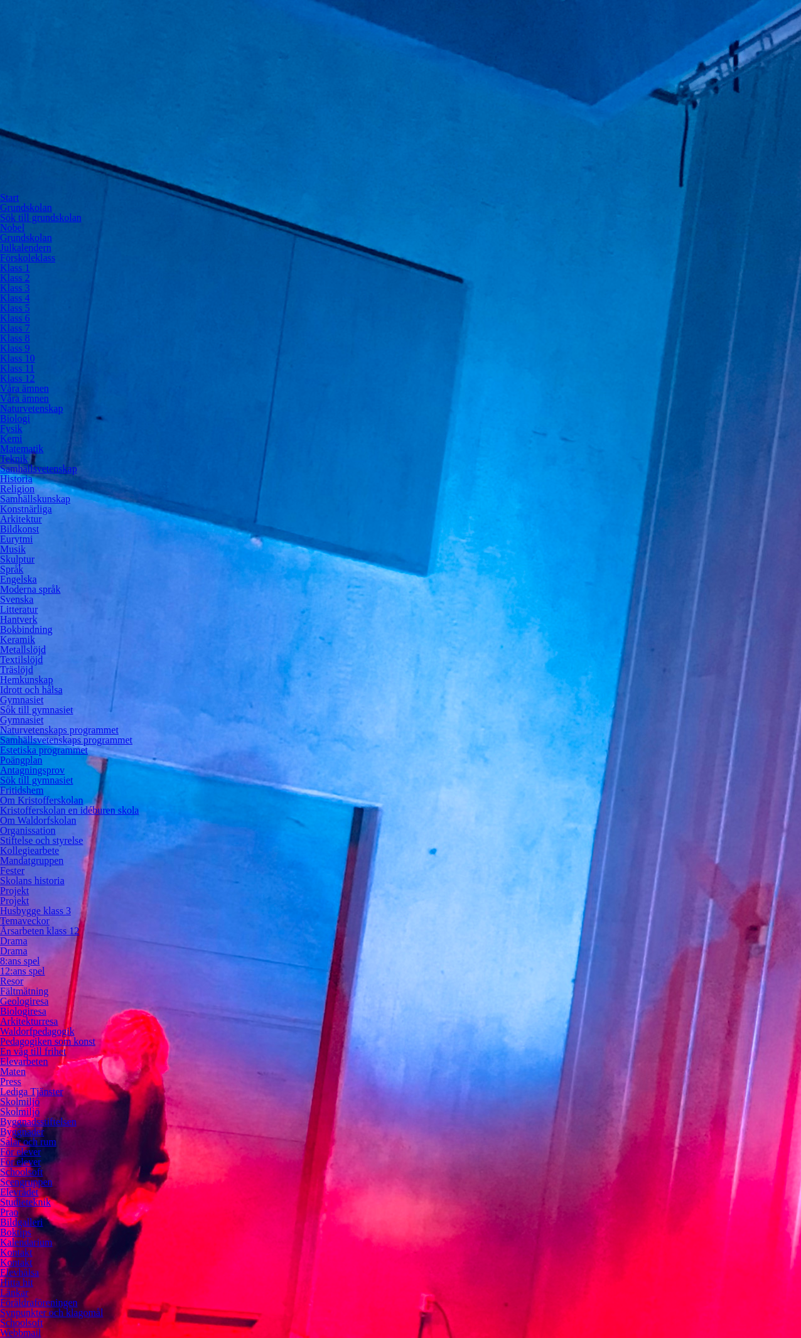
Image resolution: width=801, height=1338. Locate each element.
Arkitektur (21, 519)
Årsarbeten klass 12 (39, 930)
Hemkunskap (26, 679)
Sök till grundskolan (41, 217)
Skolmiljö (20, 1101)
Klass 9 (15, 348)
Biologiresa (23, 1011)
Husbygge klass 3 (35, 910)
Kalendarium (26, 1242)
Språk (11, 569)
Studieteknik (25, 1202)
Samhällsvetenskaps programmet (66, 740)
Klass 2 (15, 277)
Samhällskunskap (35, 499)
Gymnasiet (21, 699)
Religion (17, 488)
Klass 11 (17, 368)
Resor (11, 981)
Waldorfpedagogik (37, 1031)
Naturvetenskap (31, 408)
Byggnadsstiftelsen (38, 1121)
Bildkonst (19, 529)
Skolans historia (32, 880)
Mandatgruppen (31, 860)
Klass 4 (15, 298)
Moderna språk (30, 589)
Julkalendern (25, 247)
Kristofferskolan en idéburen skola (69, 810)
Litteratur (19, 609)
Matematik (21, 448)
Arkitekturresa (29, 1021)
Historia (16, 478)
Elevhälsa (19, 1272)
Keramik (17, 639)
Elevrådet (19, 1192)
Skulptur (17, 559)
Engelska (18, 579)
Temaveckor (25, 920)
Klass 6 (15, 318)
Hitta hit (16, 1282)
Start (9, 197)
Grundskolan (26, 207)
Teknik (14, 458)
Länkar (14, 1292)
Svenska (16, 599)
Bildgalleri (21, 1222)
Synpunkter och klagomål (51, 1312)
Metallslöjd (23, 649)
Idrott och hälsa (31, 689)
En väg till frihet (33, 1051)
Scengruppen (26, 1182)
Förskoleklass (27, 257)
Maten (13, 1071)
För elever (20, 1151)
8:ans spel (20, 961)
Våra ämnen (24, 388)
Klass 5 (15, 308)
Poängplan (21, 760)
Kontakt (16, 1252)
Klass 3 (15, 288)
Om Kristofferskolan (41, 800)
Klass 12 (17, 378)
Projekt (14, 890)
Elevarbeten (24, 1061)
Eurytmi (16, 539)
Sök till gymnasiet (36, 709)
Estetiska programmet (44, 750)
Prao (9, 1212)
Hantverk (19, 619)
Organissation (28, 830)
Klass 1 (15, 267)
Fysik (11, 428)
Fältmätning (24, 991)
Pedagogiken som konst (47, 1041)
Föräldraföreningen (39, 1302)
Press (10, 1081)
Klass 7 (15, 328)
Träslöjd (16, 669)
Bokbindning (26, 629)
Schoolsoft (21, 1172)
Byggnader (22, 1131)
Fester (12, 870)
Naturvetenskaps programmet (59, 730)
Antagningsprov (32, 770)
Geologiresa (24, 1001)
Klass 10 (17, 358)
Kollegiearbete (29, 850)
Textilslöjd (21, 659)
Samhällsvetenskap (38, 468)
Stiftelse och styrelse (41, 840)
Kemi (11, 438)
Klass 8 (15, 338)
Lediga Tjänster (31, 1091)
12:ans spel (22, 971)
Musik (13, 549)
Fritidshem (21, 790)
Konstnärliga (26, 509)
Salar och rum (28, 1141)
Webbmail (20, 1332)
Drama (14, 941)
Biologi (15, 418)
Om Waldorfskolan (38, 820)
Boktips (15, 1232)
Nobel (12, 227)
